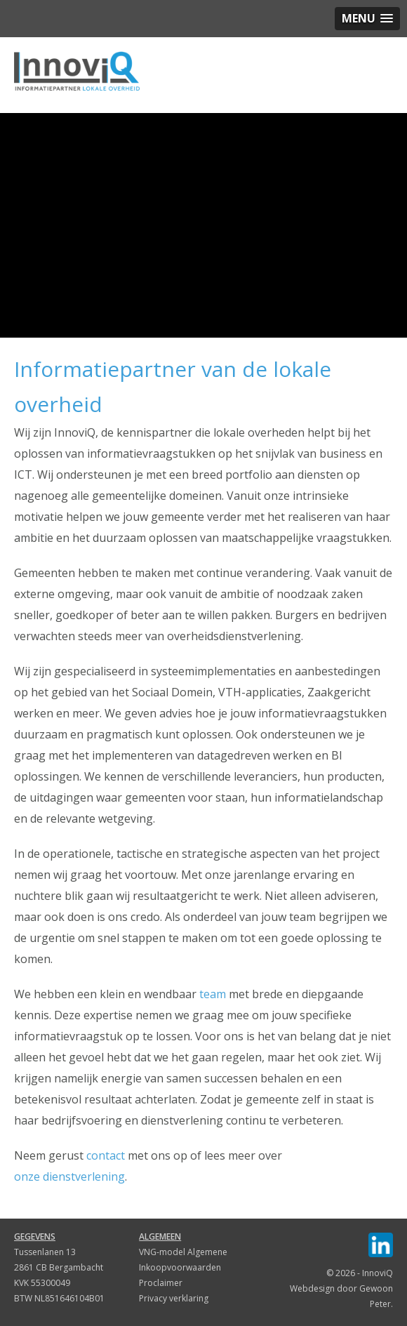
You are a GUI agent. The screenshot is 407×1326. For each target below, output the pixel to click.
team (212, 994)
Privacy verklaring (173, 1298)
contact (105, 1155)
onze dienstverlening (69, 1176)
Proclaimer (160, 1283)
